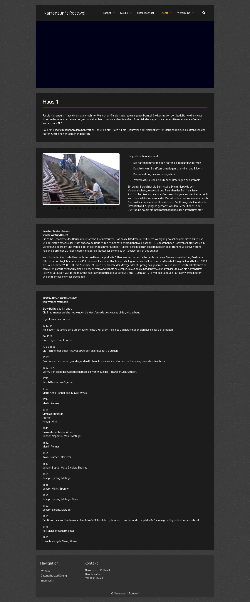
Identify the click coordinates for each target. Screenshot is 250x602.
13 (110, 208)
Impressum (47, 580)
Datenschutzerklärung (54, 575)
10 (97, 208)
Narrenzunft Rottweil (64, 13)
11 (101, 208)
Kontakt (45, 570)
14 (114, 208)
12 (106, 208)
